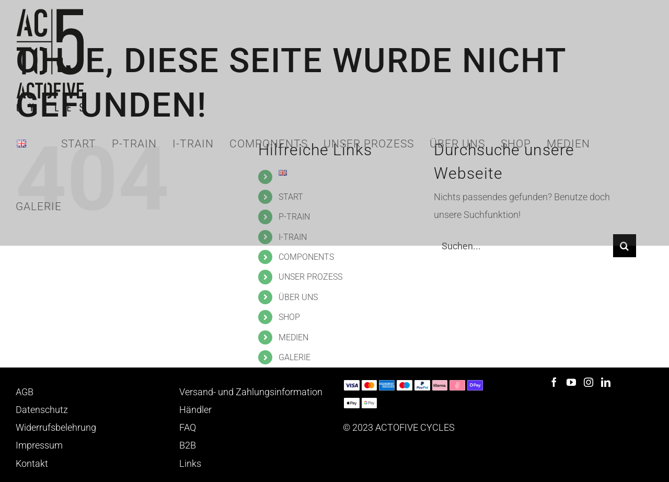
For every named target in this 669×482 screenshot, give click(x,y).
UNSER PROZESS (310, 277)
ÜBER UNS (298, 297)
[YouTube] (571, 382)
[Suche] (624, 245)
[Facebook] (554, 382)
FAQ (187, 427)
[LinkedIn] (605, 382)
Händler (195, 409)
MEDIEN (293, 337)
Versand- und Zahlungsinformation (250, 391)
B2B (187, 445)
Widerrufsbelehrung (56, 427)
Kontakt (32, 463)
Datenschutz (42, 409)
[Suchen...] (523, 245)
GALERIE (294, 357)
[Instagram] (588, 382)
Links (190, 463)
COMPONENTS (306, 257)
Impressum (39, 445)
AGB (24, 391)
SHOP (289, 317)
